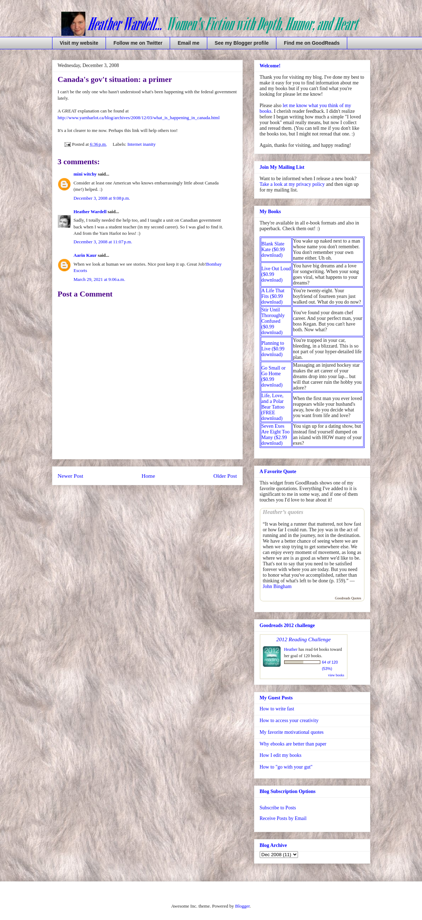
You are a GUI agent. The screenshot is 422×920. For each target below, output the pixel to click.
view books (336, 675)
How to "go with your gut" (286, 767)
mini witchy (85, 174)
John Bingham (277, 586)
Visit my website (79, 43)
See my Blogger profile (242, 43)
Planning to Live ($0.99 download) (273, 348)
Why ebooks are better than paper (293, 744)
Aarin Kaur (85, 255)
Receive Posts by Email (283, 818)
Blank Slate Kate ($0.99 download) (273, 249)
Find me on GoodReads (311, 43)
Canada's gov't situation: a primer (115, 79)
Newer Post (70, 476)
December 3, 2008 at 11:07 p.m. (103, 241)
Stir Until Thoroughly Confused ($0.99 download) (273, 321)
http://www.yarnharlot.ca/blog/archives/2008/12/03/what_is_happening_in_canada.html (139, 117)
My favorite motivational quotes (292, 732)
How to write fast (277, 708)
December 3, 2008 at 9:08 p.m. (102, 198)
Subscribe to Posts (278, 807)
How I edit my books (281, 755)
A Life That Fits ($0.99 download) (273, 296)
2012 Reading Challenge (303, 639)
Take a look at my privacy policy (292, 184)
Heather (291, 649)
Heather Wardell (90, 211)
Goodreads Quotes (348, 598)
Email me (188, 43)
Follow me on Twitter (137, 43)
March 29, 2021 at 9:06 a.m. (99, 279)
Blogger (242, 906)
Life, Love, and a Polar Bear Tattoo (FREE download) (273, 407)
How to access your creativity (289, 720)
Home (148, 476)
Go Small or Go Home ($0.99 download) (273, 376)
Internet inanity (141, 144)
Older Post (225, 476)
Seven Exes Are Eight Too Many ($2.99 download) (275, 434)
